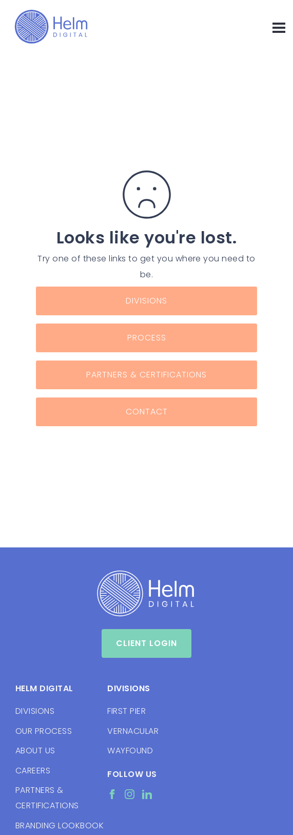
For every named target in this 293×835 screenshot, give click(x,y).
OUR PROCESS (43, 731)
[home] (49, 26)
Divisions (146, 301)
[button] (274, 26)
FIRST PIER (126, 711)
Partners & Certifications (146, 375)
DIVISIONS (34, 711)
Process (146, 338)
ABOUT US (35, 750)
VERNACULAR (133, 731)
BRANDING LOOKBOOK (56, 825)
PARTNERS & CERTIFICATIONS (47, 797)
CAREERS (32, 770)
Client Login (146, 643)
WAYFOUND (130, 750)
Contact (147, 412)
